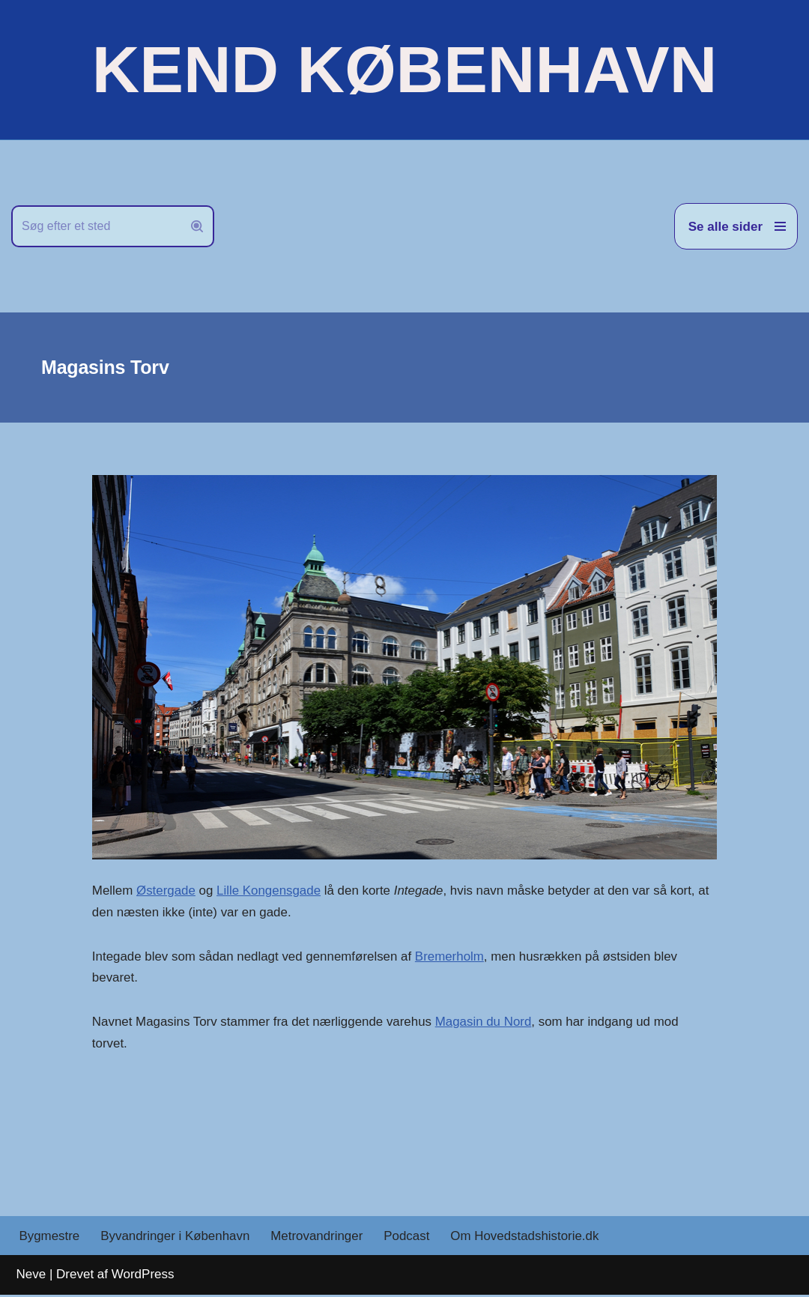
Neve (31, 1276)
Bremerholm (452, 956)
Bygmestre (49, 1238)
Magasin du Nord (485, 1022)
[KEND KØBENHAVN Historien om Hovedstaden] (404, 69)
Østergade (166, 891)
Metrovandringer (318, 1238)
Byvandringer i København (176, 1238)
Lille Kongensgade (269, 891)
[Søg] (96, 226)
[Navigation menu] (736, 226)
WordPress (143, 1276)
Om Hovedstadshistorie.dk (527, 1238)
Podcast (408, 1238)
